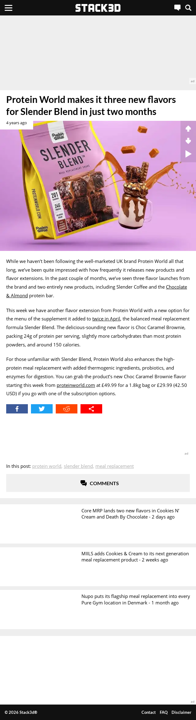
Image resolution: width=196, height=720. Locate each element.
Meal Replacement (114, 466)
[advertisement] (98, 49)
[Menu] (8, 8)
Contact (149, 712)
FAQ (164, 712)
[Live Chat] (177, 8)
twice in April (106, 319)
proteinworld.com (76, 385)
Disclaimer (181, 712)
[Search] (188, 8)
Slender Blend (78, 466)
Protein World (46, 466)
